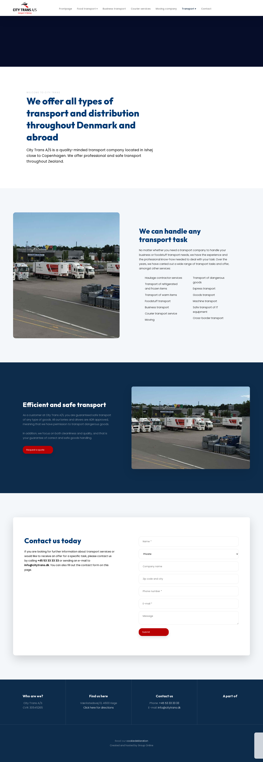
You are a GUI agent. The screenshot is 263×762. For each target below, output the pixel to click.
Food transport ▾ (87, 8)
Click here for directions (98, 708)
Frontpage (65, 8)
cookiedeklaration (137, 741)
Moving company (166, 8)
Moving (149, 320)
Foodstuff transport (158, 301)
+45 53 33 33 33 (169, 703)
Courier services (141, 8)
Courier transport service (161, 313)
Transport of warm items (161, 295)
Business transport (114, 8)
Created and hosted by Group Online (131, 745)
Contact (206, 8)
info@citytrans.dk (169, 708)
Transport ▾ (189, 8)
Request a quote (35, 449)
